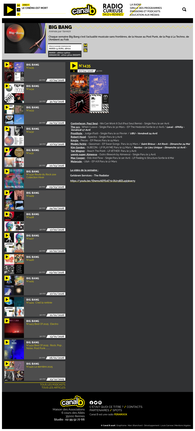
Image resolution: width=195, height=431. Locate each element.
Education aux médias (144, 14)
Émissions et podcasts (145, 11)
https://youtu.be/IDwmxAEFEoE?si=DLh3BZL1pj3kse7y (102, 180)
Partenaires (99, 410)
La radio (135, 4)
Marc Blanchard (135, 425)
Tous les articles (53, 387)
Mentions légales (183, 425)
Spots (117, 410)
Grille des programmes (146, 8)
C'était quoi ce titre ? (106, 406)
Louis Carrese (167, 425)
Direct (26, 5)
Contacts (134, 406)
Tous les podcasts (52, 384)
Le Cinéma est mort (35, 8)
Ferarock (120, 414)
